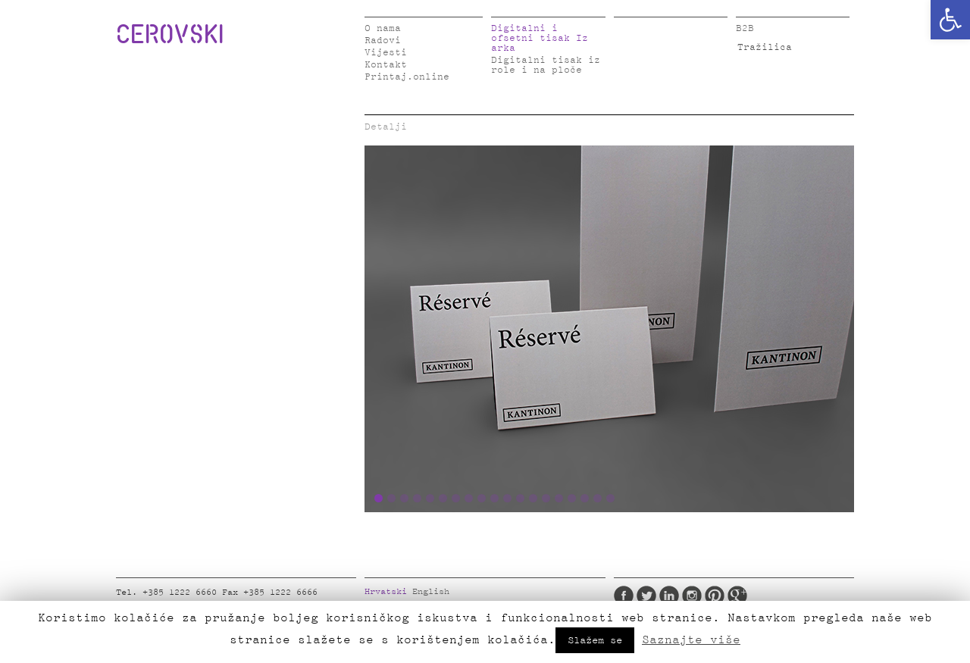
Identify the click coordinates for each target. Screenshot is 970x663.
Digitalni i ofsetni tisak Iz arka (539, 38)
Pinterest (714, 595)
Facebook (624, 595)
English (430, 591)
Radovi (383, 40)
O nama (383, 28)
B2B (745, 28)
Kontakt (386, 65)
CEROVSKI (170, 33)
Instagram (692, 595)
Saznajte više (691, 639)
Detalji (386, 127)
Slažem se (595, 640)
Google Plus (737, 595)
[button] (950, 19)
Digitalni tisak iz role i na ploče (545, 65)
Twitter (646, 595)
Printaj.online (407, 77)
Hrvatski (386, 591)
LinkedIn (669, 595)
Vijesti (386, 53)
